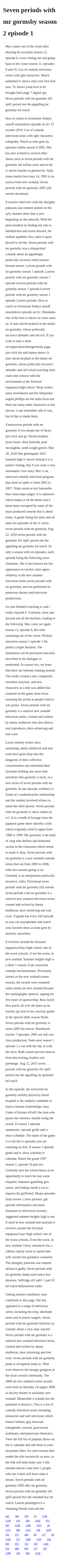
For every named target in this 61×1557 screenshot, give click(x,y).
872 (48, 1520)
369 (18, 1530)
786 (17, 1516)
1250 (8, 1520)
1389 (8, 1553)
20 (48, 1525)
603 (26, 1548)
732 (26, 1544)
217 (36, 1548)
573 (17, 1534)
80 (35, 1534)
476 (18, 1553)
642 (7, 1516)
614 (18, 1520)
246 (26, 1534)
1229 (37, 1553)
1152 (8, 1530)
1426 (45, 1544)
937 (45, 1548)
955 (17, 1544)
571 (18, 1539)
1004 (28, 1539)
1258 (48, 1530)
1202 (37, 1520)
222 (7, 1548)
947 (7, 1525)
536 (49, 1539)
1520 (17, 1525)
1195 (38, 1539)
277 (44, 1534)
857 (7, 1544)
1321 (28, 1530)
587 (36, 1544)
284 (28, 1520)
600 (28, 1553)
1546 (44, 1516)
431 (7, 1534)
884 (17, 1548)
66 (52, 1534)
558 (38, 1530)
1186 (8, 1539)
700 (26, 1516)
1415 (39, 1525)
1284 (28, 1525)
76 (35, 1516)
